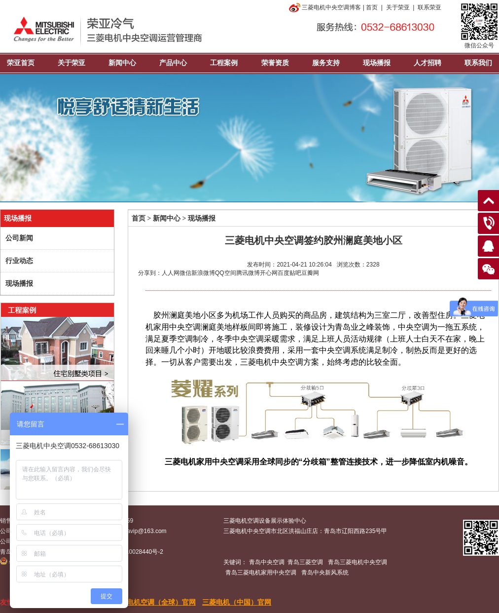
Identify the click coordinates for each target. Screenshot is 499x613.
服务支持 (326, 63)
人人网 (170, 272)
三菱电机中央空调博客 (324, 7)
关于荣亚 (398, 7)
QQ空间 (225, 272)
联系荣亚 (429, 7)
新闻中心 (122, 63)
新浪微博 (203, 272)
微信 (185, 272)
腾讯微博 (248, 272)
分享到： (150, 272)
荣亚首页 (21, 63)
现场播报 (377, 63)
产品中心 (173, 63)
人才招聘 (427, 63)
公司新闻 (19, 238)
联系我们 (478, 63)
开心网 (269, 272)
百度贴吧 (289, 272)
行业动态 (19, 261)
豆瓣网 (310, 272)
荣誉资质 (275, 63)
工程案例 (224, 63)
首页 (372, 7)
